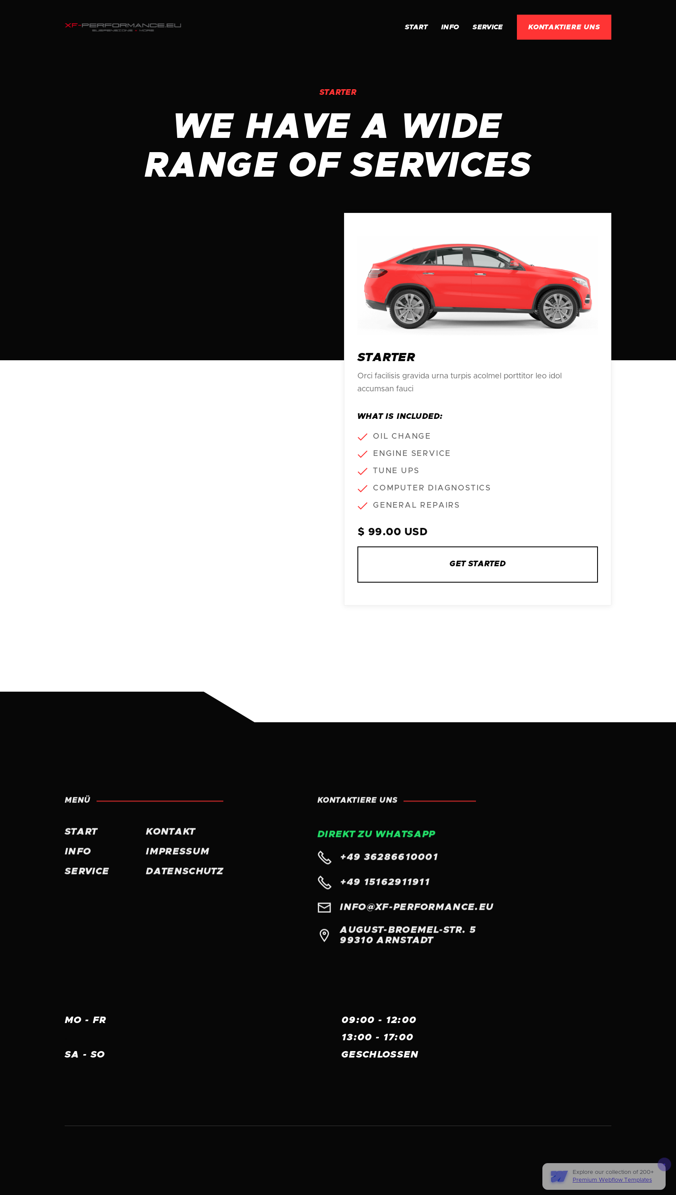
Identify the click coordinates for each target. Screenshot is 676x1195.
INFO (450, 27)
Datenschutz (184, 878)
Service (488, 27)
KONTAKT (170, 839)
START (81, 839)
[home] (123, 27)
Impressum (178, 859)
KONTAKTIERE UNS (564, 27)
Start (416, 27)
